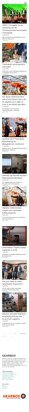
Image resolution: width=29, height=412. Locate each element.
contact (22, 365)
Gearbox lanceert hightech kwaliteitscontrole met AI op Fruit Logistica (14, 316)
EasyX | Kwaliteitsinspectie (8, 379)
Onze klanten (5, 386)
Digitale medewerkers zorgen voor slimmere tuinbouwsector (12, 210)
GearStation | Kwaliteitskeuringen (9, 374)
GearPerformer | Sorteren (7, 375)
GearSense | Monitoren (7, 378)
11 (6, 336)
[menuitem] (25, 3)
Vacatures (4, 388)
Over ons (4, 385)
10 (3, 336)
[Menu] (25, 3)
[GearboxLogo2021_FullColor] (12, 3)
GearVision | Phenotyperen (8, 372)
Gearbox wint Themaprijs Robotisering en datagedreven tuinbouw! (13, 141)
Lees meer (5, 40)
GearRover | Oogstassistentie (8, 376)
